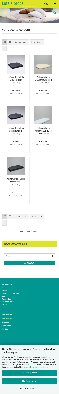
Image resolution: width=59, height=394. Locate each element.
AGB (3, 296)
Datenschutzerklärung (39, 367)
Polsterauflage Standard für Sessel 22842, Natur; (43, 80)
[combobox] (21, 42)
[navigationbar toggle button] (55, 4)
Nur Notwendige (29, 381)
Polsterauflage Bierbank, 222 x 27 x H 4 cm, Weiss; (43, 131)
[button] (4, 42)
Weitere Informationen (29, 388)
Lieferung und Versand (10, 293)
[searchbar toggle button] (55, 12)
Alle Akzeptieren (29, 373)
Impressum (6, 288)
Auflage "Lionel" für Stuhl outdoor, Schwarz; (16, 80)
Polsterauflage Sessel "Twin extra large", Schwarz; (15, 182)
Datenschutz (7, 299)
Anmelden (29, 263)
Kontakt (5, 291)
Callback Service (8, 302)
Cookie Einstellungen (10, 304)
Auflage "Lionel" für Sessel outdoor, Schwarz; (16, 131)
